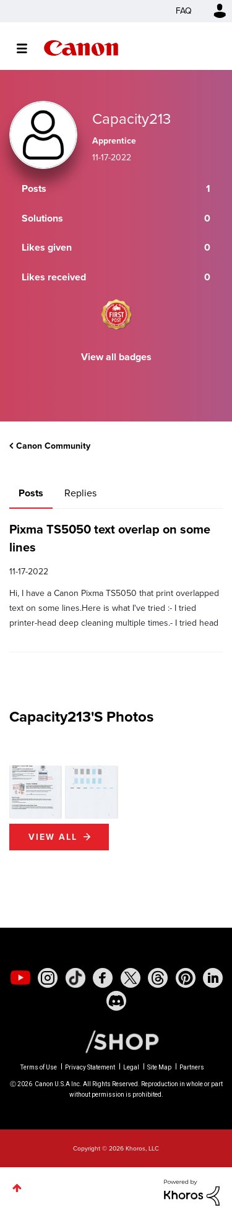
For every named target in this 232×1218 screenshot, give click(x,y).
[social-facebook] (103, 978)
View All (52, 837)
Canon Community (81, 48)
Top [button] (17, 1188)
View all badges (116, 357)
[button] (35, 792)
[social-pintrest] (185, 978)
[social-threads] (158, 978)
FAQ (184, 10)
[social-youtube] (20, 978)
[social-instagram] (48, 978)
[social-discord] (116, 1001)
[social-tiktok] (75, 978)
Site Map (159, 1067)
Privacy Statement (90, 1067)
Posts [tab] (31, 493)
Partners (191, 1067)
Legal (131, 1067)
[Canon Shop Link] (115, 1041)
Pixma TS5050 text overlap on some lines (109, 538)
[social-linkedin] (213, 978)
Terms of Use (38, 1067)
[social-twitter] (130, 978)
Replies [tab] (80, 493)
